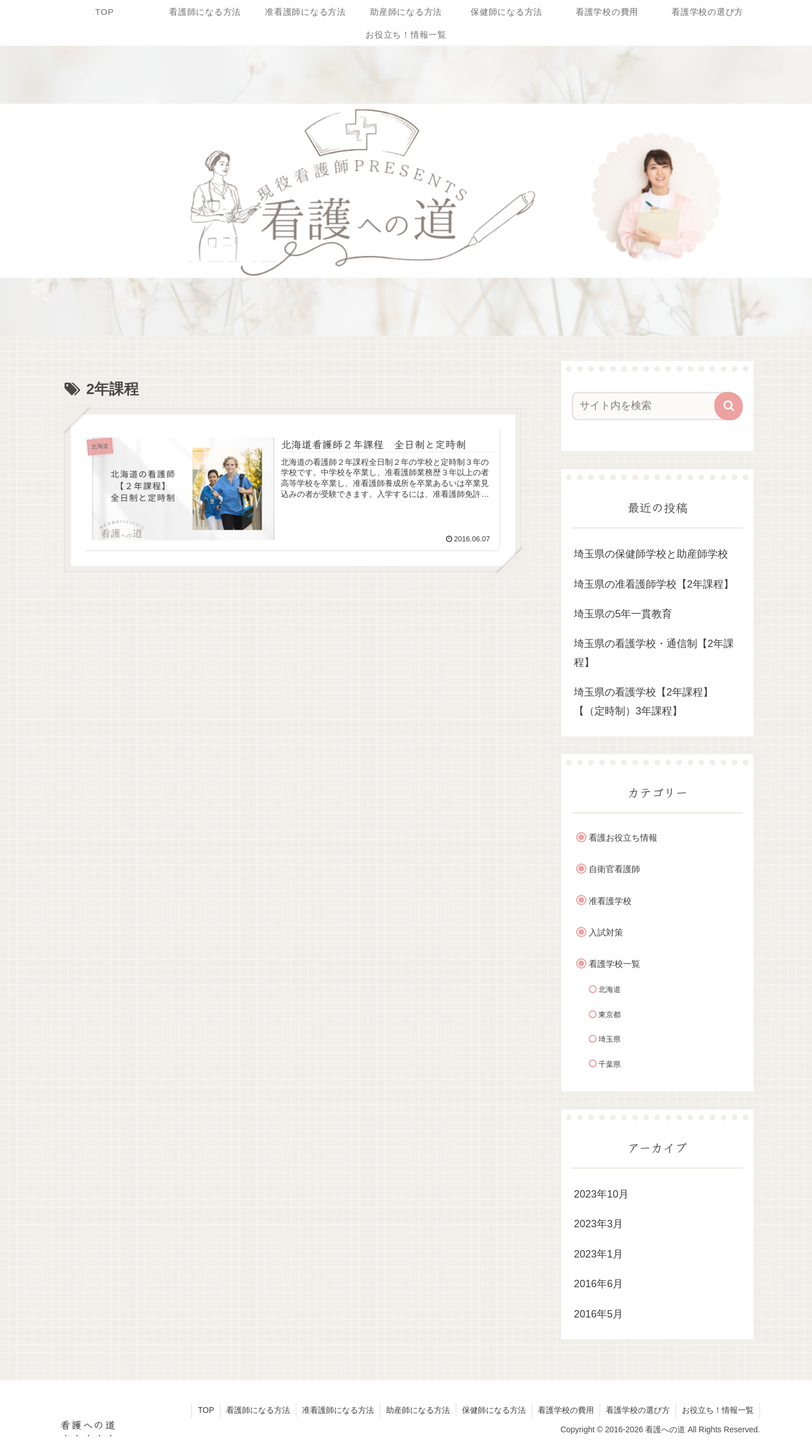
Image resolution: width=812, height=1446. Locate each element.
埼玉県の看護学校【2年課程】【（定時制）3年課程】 (643, 701)
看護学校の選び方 (638, 1410)
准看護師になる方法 (338, 1410)
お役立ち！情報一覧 (718, 1410)
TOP (206, 1410)
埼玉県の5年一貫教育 (623, 614)
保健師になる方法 (494, 1410)
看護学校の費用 (566, 1410)
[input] (650, 406)
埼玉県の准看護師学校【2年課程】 (654, 584)
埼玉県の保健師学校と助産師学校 (651, 554)
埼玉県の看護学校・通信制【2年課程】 (654, 653)
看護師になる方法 (258, 1410)
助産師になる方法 (418, 1410)
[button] (728, 406)
